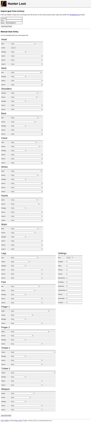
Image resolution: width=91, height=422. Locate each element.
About (2, 420)
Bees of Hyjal (18, 420)
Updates (7, 420)
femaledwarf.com (75, 14)
